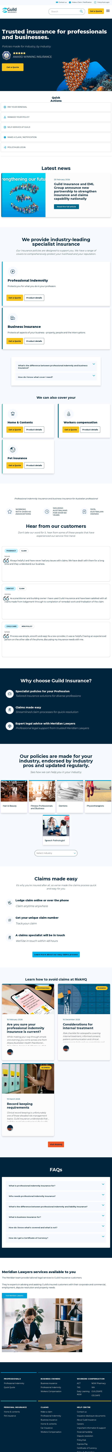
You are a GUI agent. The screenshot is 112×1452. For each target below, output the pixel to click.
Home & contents (12, 1412)
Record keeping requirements (20, 1105)
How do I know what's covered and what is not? (33, 1227)
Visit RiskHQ (56, 1144)
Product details (34, 298)
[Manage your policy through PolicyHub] (56, 117)
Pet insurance (10, 1416)
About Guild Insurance (86, 1420)
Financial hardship (84, 1432)
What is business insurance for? (25, 1217)
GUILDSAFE (97, 1391)
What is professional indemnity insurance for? (32, 1186)
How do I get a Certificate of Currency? (28, 1238)
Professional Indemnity (14, 1383)
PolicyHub (81, 1440)
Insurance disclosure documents (91, 1416)
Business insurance (49, 1383)
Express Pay (82, 1444)
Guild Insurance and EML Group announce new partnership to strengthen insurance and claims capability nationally (75, 191)
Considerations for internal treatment (78, 1026)
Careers (80, 1424)
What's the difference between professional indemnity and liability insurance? (48, 1206)
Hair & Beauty (10, 806)
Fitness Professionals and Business (42, 807)
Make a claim (46, 1412)
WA (93, 1387)
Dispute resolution (85, 1436)
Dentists (63, 806)
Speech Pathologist (55, 840)
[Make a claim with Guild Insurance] (56, 137)
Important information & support (91, 1428)
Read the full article (66, 206)
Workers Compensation (51, 1391)
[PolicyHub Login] (56, 147)
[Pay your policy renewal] (56, 107)
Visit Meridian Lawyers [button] (14, 1296)
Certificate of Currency (87, 1448)
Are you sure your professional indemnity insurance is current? (25, 1028)
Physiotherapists (95, 806)
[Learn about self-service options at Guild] (56, 127)
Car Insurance (47, 1428)
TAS (78, 1387)
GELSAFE (96, 1395)
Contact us (82, 1412)
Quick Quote (9, 1387)
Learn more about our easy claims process (56, 954)
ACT (78, 1383)
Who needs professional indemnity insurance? (32, 1196)
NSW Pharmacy (99, 1383)
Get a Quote (96, 11)
